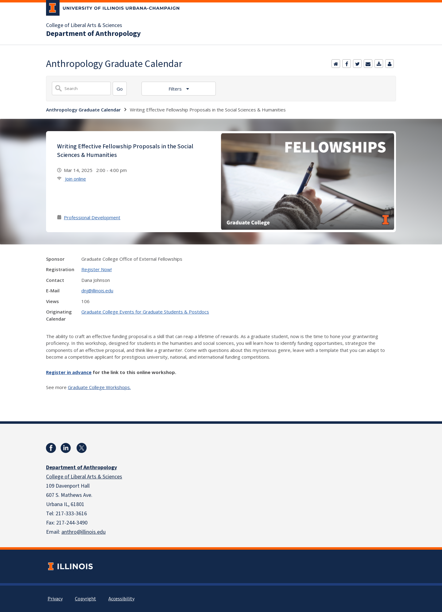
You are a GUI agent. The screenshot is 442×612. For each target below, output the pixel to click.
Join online (75, 179)
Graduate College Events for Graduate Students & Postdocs (145, 312)
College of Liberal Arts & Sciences (84, 25)
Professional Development (92, 217)
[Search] (120, 89)
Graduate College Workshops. (99, 387)
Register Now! (96, 269)
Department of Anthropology (93, 33)
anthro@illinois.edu (83, 532)
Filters (176, 89)
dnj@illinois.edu (97, 290)
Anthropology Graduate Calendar (83, 110)
